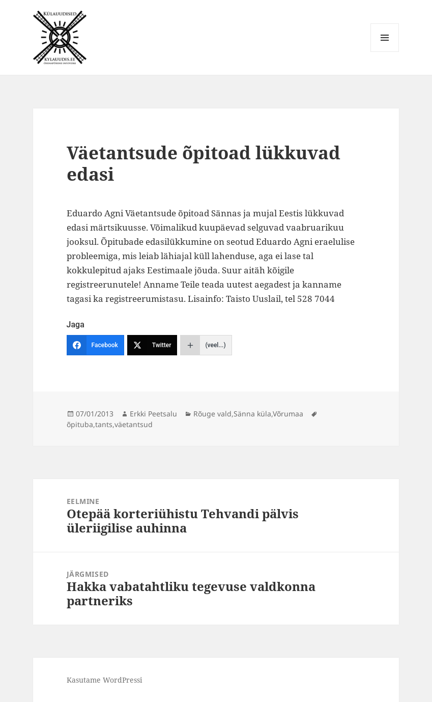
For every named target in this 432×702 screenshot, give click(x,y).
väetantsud (133, 424)
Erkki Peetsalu (153, 413)
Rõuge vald (212, 413)
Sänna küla (252, 413)
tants (103, 424)
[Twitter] (152, 345)
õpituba (80, 424)
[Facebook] (95, 345)
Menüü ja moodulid (385, 51)
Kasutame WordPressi (104, 680)
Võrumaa (288, 413)
